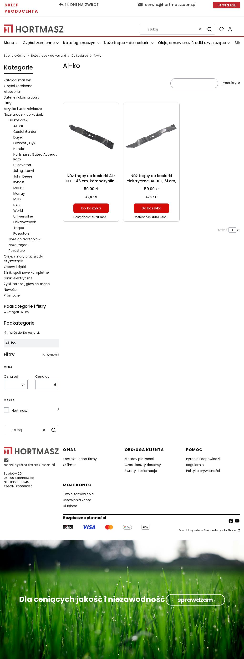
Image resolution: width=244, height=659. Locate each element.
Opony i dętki (15, 266)
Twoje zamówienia (78, 494)
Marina (19, 187)
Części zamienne (18, 86)
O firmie (69, 464)
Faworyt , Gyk (24, 143)
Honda (18, 148)
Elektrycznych (24, 222)
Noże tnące (18, 245)
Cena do (42, 376)
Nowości (10, 289)
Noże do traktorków (24, 239)
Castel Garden (25, 131)
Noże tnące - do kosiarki (48, 56)
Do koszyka (91, 208)
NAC (16, 205)
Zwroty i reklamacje (141, 470)
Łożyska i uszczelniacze (23, 108)
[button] (209, 29)
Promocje (12, 295)
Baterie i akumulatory (21, 97)
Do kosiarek (79, 56)
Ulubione (70, 506)
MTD (17, 199)
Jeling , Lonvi (23, 170)
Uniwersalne (23, 216)
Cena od (11, 376)
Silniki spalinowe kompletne (26, 272)
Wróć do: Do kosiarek (22, 333)
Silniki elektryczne (18, 278)
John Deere (22, 176)
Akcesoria (12, 91)
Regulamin (195, 464)
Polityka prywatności (203, 470)
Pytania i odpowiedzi (203, 458)
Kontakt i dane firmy (80, 458)
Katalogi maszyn (17, 80)
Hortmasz (20, 410)
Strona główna (14, 56)
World (18, 210)
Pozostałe (21, 233)
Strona (223, 230)
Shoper (232, 530)
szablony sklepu (192, 530)
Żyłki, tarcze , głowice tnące (27, 284)
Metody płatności (139, 458)
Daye (17, 137)
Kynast (19, 182)
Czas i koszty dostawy (143, 464)
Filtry (7, 103)
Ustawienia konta (77, 500)
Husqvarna (22, 165)
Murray (19, 193)
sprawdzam (195, 600)
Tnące (18, 227)
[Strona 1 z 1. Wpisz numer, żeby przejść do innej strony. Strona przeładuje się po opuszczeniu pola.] (232, 230)
